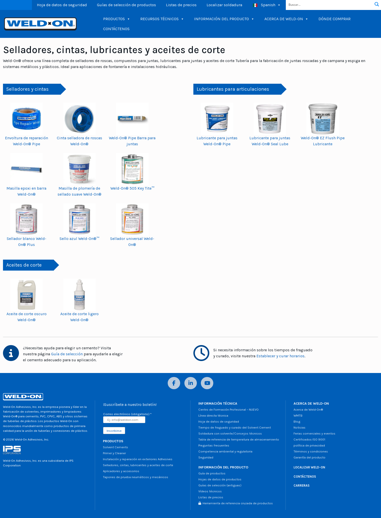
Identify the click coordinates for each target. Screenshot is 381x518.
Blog (297, 421)
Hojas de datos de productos (219, 479)
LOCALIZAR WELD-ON (309, 467)
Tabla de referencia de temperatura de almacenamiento (238, 439)
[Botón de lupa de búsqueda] (377, 4)
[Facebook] (174, 383)
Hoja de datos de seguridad (62, 4)
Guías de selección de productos (126, 4)
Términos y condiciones (311, 451)
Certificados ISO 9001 (309, 439)
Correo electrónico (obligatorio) (127, 414)
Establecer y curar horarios (280, 356)
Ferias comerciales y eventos (314, 433)
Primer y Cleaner (114, 453)
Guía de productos (212, 473)
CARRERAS (301, 485)
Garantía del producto (309, 457)
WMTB (298, 415)
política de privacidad (309, 445)
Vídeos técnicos (210, 491)
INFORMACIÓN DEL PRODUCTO (224, 19)
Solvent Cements (115, 447)
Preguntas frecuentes (213, 445)
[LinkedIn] (190, 383)
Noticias (299, 427)
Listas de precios (181, 4)
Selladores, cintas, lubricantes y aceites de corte (138, 465)
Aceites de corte (24, 265)
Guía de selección (67, 354)
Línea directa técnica (213, 415)
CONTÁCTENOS (116, 28)
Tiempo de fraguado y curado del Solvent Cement (234, 427)
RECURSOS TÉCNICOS (162, 19)
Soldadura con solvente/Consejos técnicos (230, 433)
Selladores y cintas (27, 89)
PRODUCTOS (116, 19)
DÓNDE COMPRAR (334, 18)
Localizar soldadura (224, 4)
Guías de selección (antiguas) (219, 485)
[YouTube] (207, 383)
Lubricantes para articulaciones (233, 89)
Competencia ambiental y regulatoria (225, 451)
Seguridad (205, 457)
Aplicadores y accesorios (121, 471)
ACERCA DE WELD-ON (286, 19)
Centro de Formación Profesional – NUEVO (228, 409)
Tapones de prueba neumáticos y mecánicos (135, 477)
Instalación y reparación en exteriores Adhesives (137, 459)
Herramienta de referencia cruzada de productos (235, 503)
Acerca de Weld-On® (308, 409)
